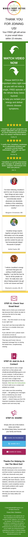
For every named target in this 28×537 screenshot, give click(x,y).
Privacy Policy (10, 512)
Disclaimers (18, 512)
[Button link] (14, 438)
